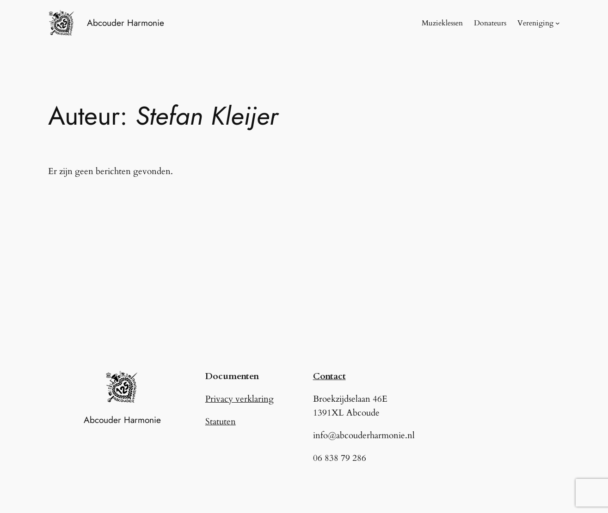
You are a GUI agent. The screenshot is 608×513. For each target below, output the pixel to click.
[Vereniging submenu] (557, 23)
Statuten (220, 422)
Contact (329, 376)
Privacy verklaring (239, 399)
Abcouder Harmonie (125, 22)
